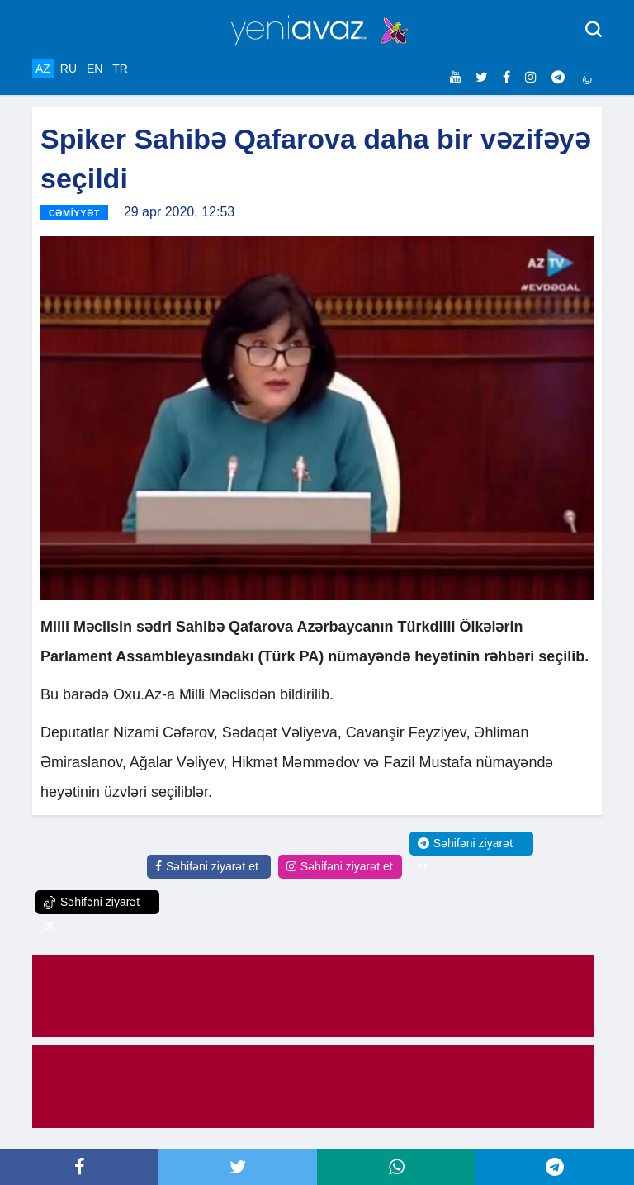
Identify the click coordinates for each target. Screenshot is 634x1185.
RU (68, 68)
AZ (42, 68)
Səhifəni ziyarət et (206, 866)
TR (120, 68)
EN (94, 68)
